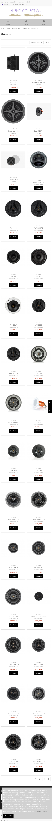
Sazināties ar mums (17, 2)
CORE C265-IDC (39, 713)
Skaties (13, 91)
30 (47, 42)
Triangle (38, 133)
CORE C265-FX (13, 713)
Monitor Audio (38, 184)
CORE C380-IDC (39, 519)
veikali (28, 2)
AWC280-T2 (38, 228)
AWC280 (13, 228)
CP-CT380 (38, 374)
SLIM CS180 (13, 616)
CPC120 (38, 422)
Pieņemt (8, 816)
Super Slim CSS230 (38, 616)
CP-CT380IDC (13, 422)
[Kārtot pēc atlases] (36, 42)
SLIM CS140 (13, 568)
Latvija (5, 4)
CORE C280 (13, 762)
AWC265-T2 (13, 374)
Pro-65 (13, 277)
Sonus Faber (13, 84)
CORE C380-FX (13, 519)
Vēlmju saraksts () (19, 4)
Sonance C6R (13, 131)
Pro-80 (38, 277)
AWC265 (38, 325)
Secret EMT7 (13, 180)
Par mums (4, 2)
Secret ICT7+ (38, 131)
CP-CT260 (38, 471)
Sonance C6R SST (39, 82)
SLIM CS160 (38, 568)
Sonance (38, 84)
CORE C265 (38, 665)
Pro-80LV (13, 325)
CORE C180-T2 (13, 665)
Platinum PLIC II (38, 182)
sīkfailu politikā (41, 811)
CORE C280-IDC (39, 762)
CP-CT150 (13, 471)
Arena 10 (13, 82)
